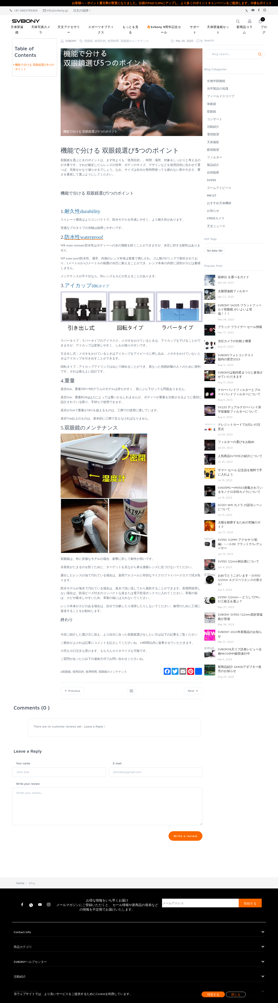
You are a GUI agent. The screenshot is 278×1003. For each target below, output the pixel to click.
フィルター (214, 157)
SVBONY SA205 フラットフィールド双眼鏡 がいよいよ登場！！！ (240, 309)
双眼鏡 (211, 111)
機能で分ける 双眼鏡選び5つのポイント (34, 67)
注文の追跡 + (82, 10)
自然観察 (213, 172)
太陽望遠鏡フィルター (233, 291)
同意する (213, 994)
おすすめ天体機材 (219, 203)
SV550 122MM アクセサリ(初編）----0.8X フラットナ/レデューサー (240, 544)
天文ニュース (216, 226)
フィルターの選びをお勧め (236, 442)
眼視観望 (213, 149)
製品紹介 (213, 165)
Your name (23, 763)
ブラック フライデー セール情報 (240, 327)
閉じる (235, 994)
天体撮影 (213, 142)
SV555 (211, 180)
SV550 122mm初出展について (238, 561)
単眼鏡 (211, 104)
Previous (72, 690)
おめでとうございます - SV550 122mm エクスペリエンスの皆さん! (240, 580)
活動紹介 (213, 126)
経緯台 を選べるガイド (233, 277)
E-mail (117, 763)
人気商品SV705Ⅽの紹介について (240, 456)
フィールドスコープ (220, 96)
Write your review (28, 783)
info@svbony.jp (55, 10)
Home (20, 885)
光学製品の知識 (217, 88)
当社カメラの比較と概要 (234, 341)
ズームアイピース (219, 188)
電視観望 (213, 134)
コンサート (214, 119)
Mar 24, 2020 (182, 41)
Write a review (185, 836)
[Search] (234, 54)
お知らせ (213, 210)
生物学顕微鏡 (216, 81)
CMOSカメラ (215, 218)
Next (193, 690)
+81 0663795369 (24, 10)
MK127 (211, 195)
